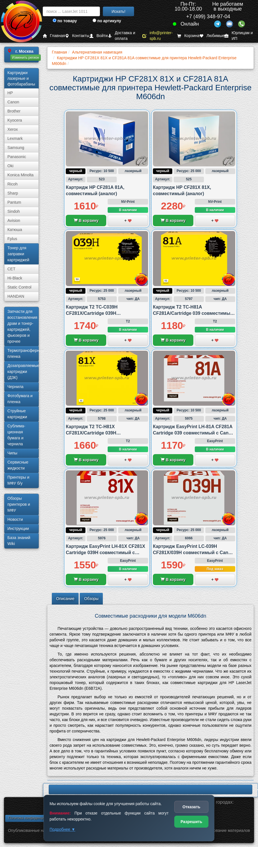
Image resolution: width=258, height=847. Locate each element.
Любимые (211, 35)
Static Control (19, 287)
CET (11, 269)
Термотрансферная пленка (23, 353)
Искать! (119, 11)
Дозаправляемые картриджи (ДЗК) (23, 371)
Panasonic (16, 156)
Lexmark (15, 138)
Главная (54, 35)
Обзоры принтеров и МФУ (18, 504)
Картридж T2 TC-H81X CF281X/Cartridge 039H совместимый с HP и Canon (97, 433)
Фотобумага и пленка (19, 398)
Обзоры (91, 598)
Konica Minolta (20, 175)
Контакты (77, 35)
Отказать (191, 807)
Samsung (15, 147)
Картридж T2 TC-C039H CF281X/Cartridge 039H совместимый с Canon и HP (97, 313)
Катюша (14, 229)
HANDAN (15, 296)
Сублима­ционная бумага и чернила (16, 435)
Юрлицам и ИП (238, 35)
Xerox (12, 129)
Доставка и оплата (121, 35)
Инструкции (18, 528)
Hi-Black (14, 278)
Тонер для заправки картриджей (18, 254)
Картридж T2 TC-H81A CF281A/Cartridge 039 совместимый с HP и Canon (193, 313)
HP (10, 93)
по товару (65, 21)
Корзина (188, 35)
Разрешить (191, 821)
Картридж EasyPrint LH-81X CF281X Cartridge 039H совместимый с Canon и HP (105, 553)
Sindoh (13, 211)
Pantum (14, 202)
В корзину (86, 220)
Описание (65, 598)
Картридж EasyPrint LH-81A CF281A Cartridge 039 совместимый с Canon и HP (193, 433)
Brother (14, 111)
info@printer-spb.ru (157, 35)
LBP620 (150, 789)
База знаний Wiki (18, 540)
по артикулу (107, 21)
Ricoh (12, 184)
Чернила (15, 386)
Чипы (12, 453)
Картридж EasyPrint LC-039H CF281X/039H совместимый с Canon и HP (193, 553)
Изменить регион (25, 58)
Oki (10, 166)
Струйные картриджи (17, 414)
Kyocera (14, 120)
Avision (13, 220)
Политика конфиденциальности (33, 818)
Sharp (12, 193)
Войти (98, 35)
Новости (15, 519)
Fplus (12, 238)
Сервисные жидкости (17, 465)
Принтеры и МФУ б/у (18, 480)
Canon (13, 102)
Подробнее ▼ (62, 829)
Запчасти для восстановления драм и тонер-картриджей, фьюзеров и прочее (22, 326)
